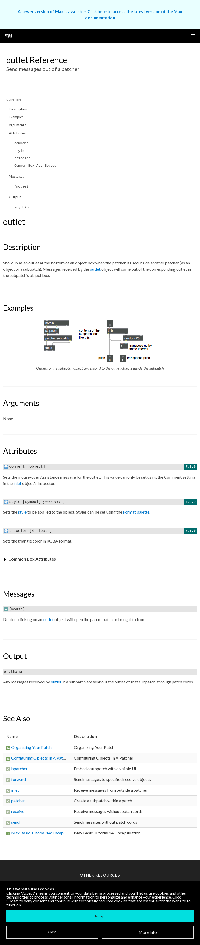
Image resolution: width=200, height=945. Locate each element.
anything (22, 207)
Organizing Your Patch (31, 747)
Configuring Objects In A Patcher (41, 757)
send (15, 822)
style (19, 151)
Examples (16, 117)
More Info (148, 932)
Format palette (136, 511)
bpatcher (19, 768)
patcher (18, 800)
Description (18, 109)
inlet (17, 483)
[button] (193, 36)
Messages (16, 176)
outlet (95, 269)
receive (17, 811)
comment (21, 143)
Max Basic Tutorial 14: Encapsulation (44, 832)
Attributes (17, 133)
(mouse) (21, 187)
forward (18, 779)
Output (15, 197)
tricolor (22, 158)
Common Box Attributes (35, 166)
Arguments (17, 125)
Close (52, 932)
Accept (100, 916)
